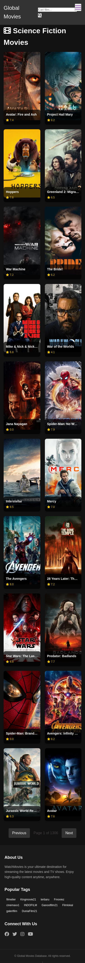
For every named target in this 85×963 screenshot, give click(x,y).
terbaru (45, 899)
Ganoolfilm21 (50, 905)
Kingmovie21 (28, 899)
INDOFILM (30, 905)
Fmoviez (59, 899)
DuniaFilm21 (29, 911)
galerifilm (11, 911)
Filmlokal (67, 905)
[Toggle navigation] (78, 7)
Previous (19, 833)
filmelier (11, 899)
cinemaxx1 (12, 905)
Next (69, 833)
